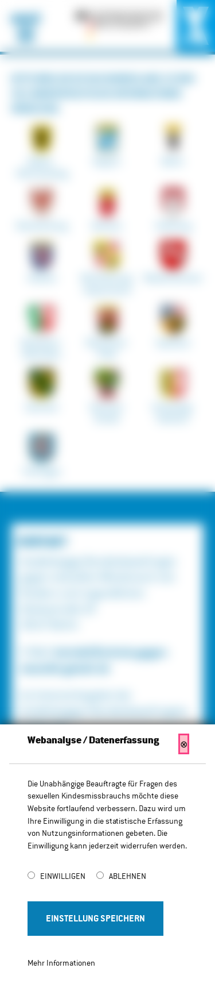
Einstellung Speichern (95, 918)
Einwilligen (63, 876)
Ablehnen (127, 876)
